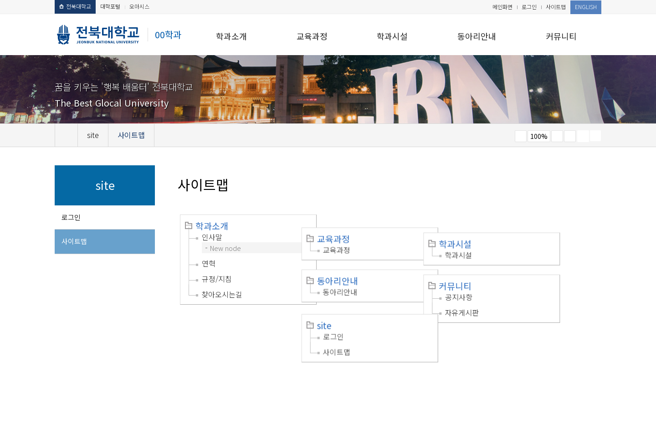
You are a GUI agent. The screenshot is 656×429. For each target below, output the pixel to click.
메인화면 (502, 6)
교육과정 (312, 36)
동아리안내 (476, 36)
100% (539, 136)
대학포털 (110, 6)
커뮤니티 (561, 36)
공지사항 (497, 273)
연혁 (208, 263)
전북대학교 (75, 6)
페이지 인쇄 (583, 136)
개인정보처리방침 (135, 371)
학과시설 (392, 36)
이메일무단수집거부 (199, 371)
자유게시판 (500, 289)
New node (225, 248)
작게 (521, 136)
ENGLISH (586, 6)
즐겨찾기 (570, 136)
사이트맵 (556, 6)
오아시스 (139, 6)
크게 (557, 136)
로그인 (529, 6)
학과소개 (231, 36)
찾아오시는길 (221, 294)
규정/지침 (217, 278)
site (343, 300)
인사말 (212, 236)
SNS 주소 (595, 135)
